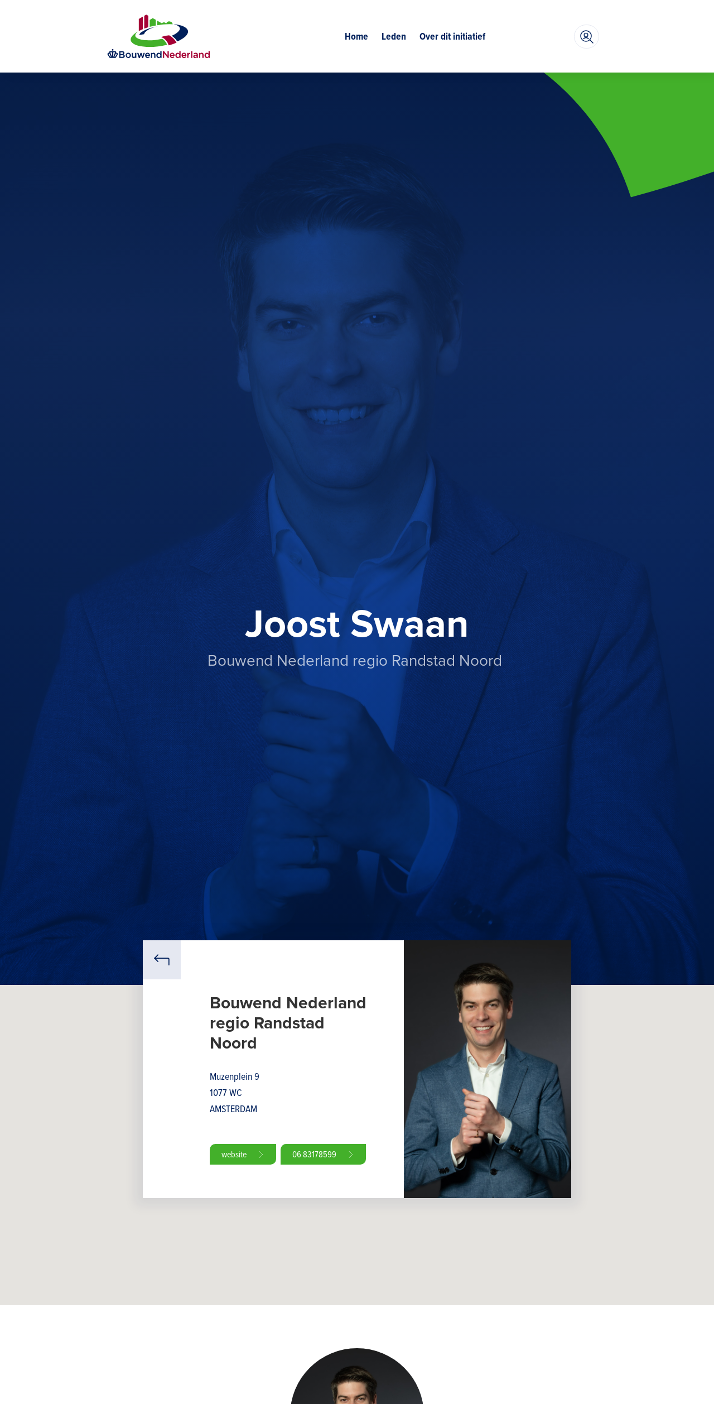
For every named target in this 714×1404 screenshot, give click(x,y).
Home (356, 36)
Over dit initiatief (452, 36)
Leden (394, 36)
